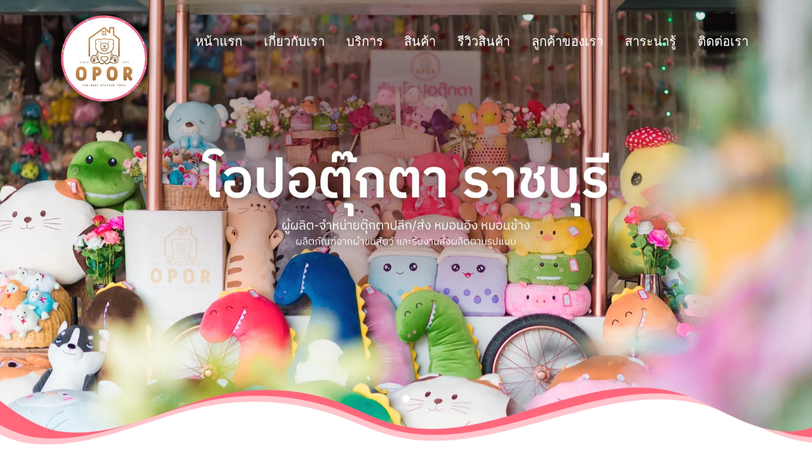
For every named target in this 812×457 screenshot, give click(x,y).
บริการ (244, 41)
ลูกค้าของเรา (447, 41)
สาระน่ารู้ (530, 41)
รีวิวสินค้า (363, 41)
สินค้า (299, 41)
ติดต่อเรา (602, 41)
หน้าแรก (98, 41)
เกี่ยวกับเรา (173, 41)
